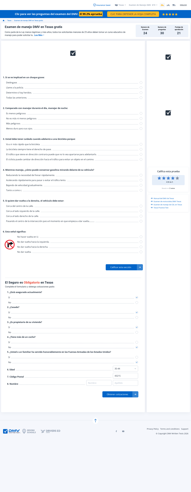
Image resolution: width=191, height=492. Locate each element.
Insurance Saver (103, 5)
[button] (124, 267)
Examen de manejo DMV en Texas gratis (28, 20)
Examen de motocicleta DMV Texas (166, 201)
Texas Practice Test (159, 207)
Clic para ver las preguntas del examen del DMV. (59, 13)
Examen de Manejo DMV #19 (142, 5)
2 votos (172, 188)
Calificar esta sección (120, 267)
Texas (121, 5)
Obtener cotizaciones (117, 394)
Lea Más (38, 35)
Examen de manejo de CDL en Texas (166, 204)
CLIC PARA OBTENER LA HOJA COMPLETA (133, 13)
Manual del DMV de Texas (162, 198)
